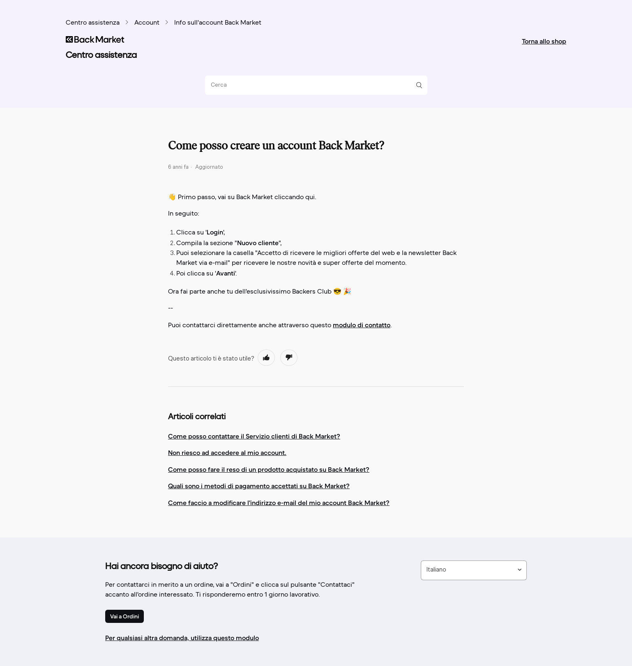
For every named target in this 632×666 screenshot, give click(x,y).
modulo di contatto (361, 325)
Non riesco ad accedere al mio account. (227, 452)
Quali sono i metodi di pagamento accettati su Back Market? (259, 486)
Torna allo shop (544, 41)
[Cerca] (313, 85)
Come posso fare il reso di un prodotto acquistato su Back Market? (268, 469)
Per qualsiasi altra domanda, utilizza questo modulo (182, 638)
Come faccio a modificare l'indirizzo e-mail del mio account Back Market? (279, 502)
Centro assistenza (93, 23)
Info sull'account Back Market (217, 23)
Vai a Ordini (124, 616)
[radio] (266, 357)
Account (146, 23)
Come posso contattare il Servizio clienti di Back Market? (254, 436)
